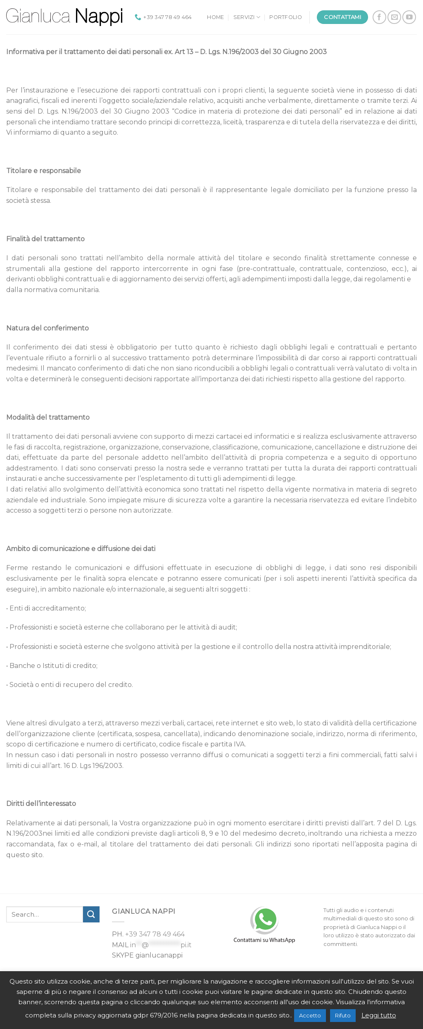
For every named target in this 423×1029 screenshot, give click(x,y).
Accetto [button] (310, 1015)
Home (215, 17)
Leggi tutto (378, 1015)
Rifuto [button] (343, 1015)
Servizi (246, 17)
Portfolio (285, 17)
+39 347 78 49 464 (155, 934)
